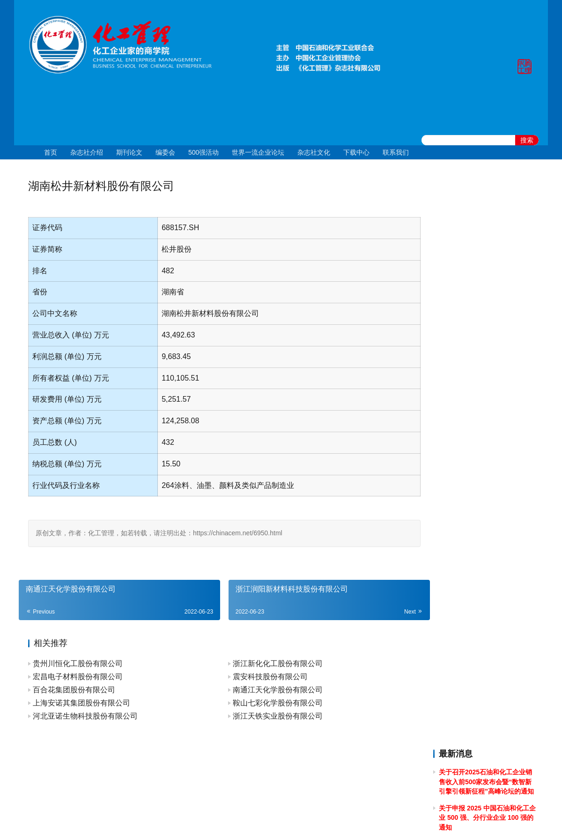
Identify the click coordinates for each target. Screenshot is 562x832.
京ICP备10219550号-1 (229, 813)
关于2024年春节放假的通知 (479, 522)
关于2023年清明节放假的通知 (482, 670)
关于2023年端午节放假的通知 (482, 618)
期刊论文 (129, 152)
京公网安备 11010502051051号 (320, 813)
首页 (50, 152)
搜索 (526, 140)
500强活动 (203, 152)
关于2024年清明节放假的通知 (482, 444)
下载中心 (356, 152)
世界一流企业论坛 (258, 152)
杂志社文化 (313, 152)
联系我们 (396, 152)
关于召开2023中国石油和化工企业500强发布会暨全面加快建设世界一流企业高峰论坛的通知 (487, 591)
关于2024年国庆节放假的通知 (482, 349)
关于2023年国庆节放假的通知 (482, 539)
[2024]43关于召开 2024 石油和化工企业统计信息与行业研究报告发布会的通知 (487, 401)
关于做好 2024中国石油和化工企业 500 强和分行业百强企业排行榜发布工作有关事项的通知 (486, 470)
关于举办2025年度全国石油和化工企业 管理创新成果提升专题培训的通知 (485, 297)
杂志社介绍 (86, 152)
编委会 (165, 152)
